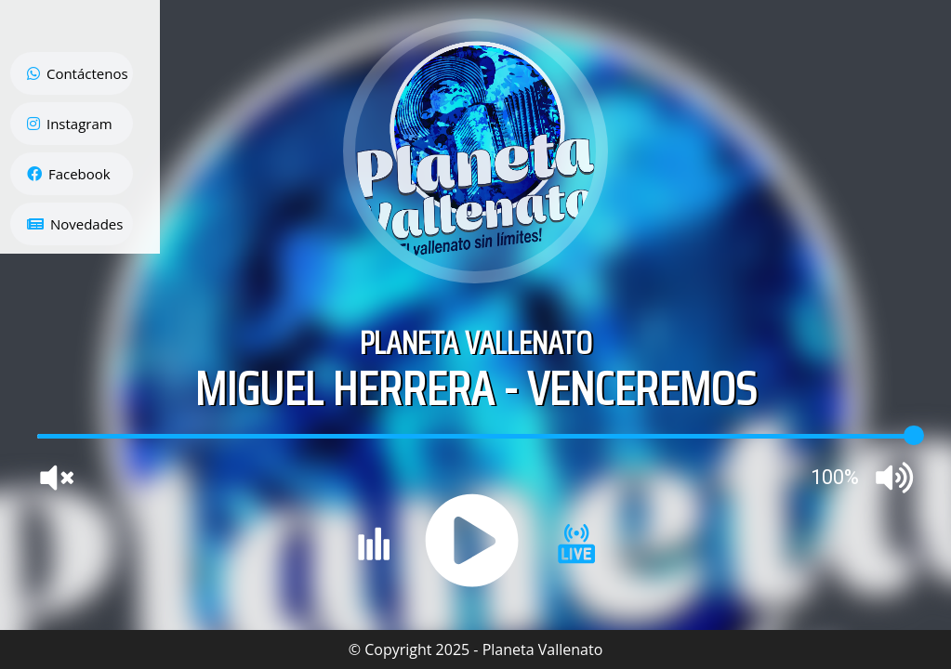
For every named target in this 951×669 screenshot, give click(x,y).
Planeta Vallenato (542, 649)
